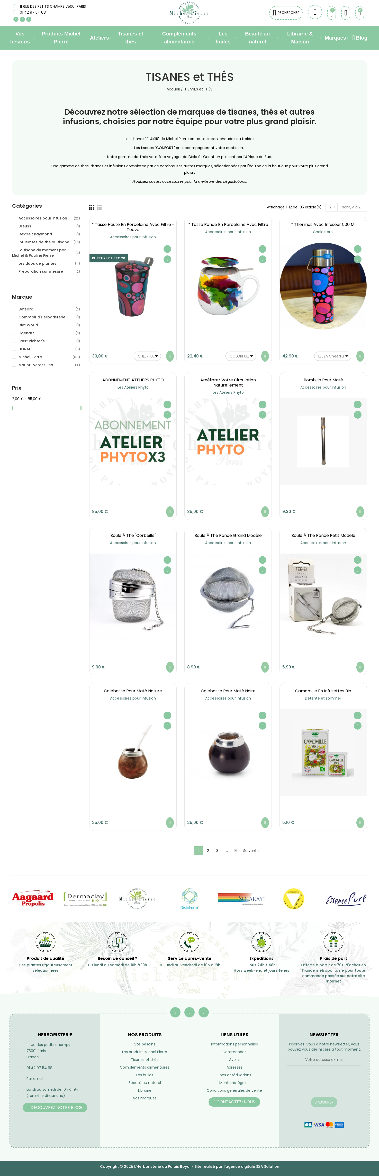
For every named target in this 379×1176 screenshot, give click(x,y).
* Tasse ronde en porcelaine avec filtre (228, 224)
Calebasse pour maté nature (133, 691)
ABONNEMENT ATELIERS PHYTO (133, 380)
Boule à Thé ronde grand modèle (228, 535)
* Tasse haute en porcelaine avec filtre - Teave (133, 227)
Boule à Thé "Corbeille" (133, 535)
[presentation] (324, 1084)
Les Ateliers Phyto (133, 387)
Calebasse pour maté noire (228, 691)
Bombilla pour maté (323, 380)
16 (236, 850)
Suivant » (251, 850)
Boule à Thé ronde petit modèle (323, 535)
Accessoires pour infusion (133, 237)
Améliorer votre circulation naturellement (228, 382)
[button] (55, 1107)
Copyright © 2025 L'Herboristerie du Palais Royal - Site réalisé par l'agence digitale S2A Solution (189, 1166)
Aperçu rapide (167, 259)
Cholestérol (323, 231)
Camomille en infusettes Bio (323, 691)
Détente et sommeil (323, 698)
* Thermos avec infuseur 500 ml (323, 224)
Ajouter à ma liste (167, 249)
